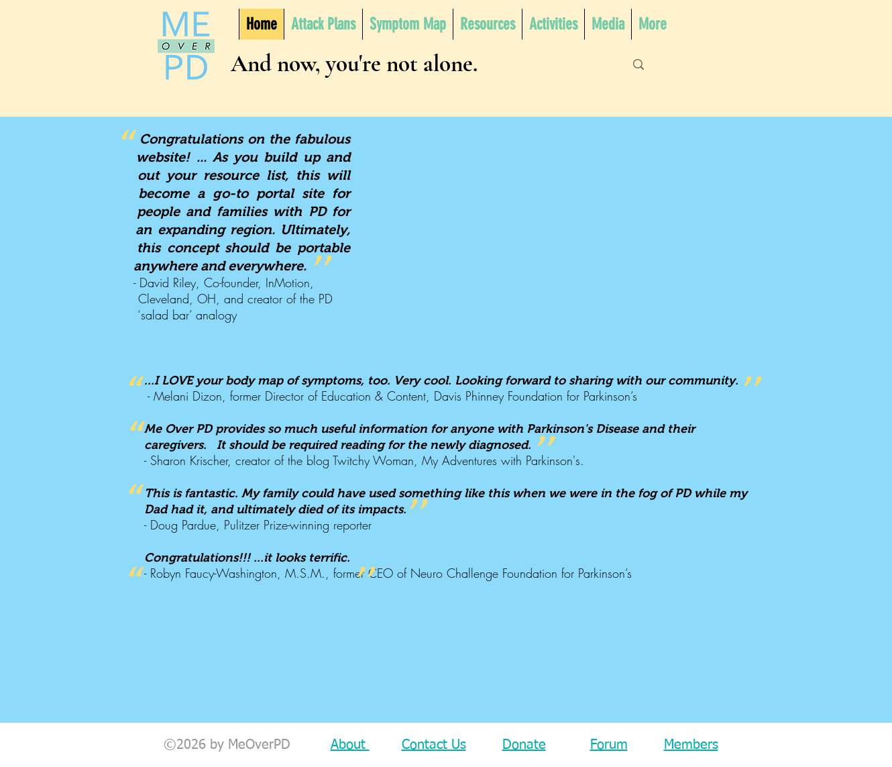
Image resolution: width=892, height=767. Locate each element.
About (350, 745)
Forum (609, 745)
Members (691, 745)
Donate (524, 745)
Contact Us (434, 745)
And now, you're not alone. (354, 64)
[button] (487, 24)
